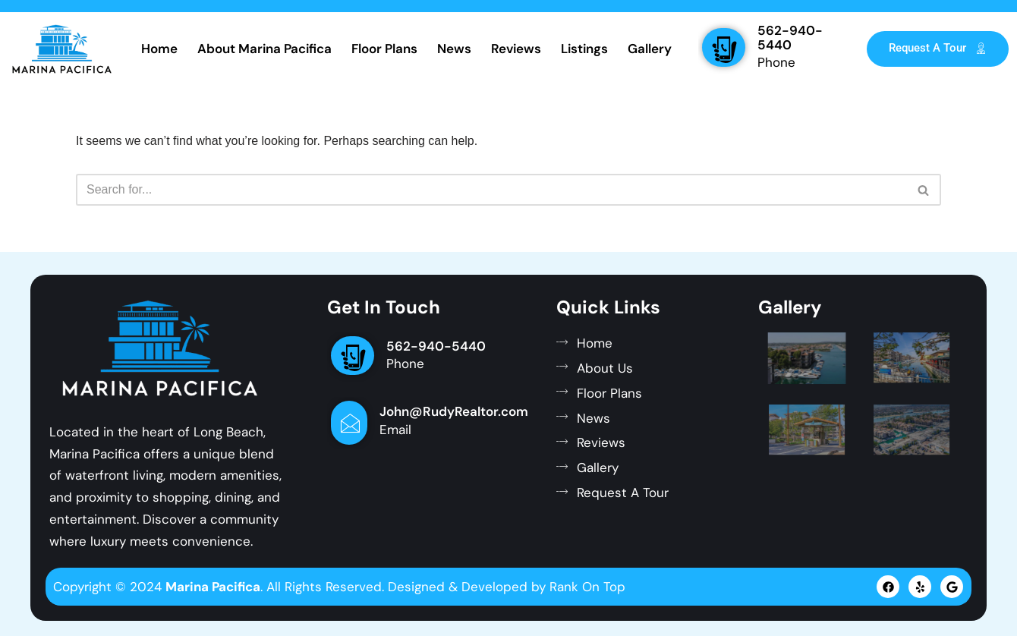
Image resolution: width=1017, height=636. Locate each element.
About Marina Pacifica (264, 48)
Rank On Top (587, 586)
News (454, 48)
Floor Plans (384, 48)
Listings (584, 48)
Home (159, 48)
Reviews (516, 48)
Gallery (650, 48)
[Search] (491, 190)
